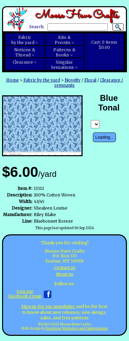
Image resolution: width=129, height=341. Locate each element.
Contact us (64, 267)
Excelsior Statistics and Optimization (77, 329)
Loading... (104, 137)
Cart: (104, 45)
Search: (36, 27)
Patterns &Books (64, 52)
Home (12, 80)
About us (64, 274)
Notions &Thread (24, 52)
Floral (90, 80)
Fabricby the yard (22, 40)
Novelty (72, 80)
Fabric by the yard (41, 80)
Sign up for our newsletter (48, 306)
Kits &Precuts (63, 40)
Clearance (23, 62)
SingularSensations (62, 65)
